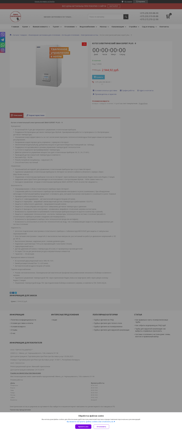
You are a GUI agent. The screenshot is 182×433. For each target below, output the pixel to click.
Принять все (83, 427)
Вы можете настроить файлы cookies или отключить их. (90, 421)
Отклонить (101, 427)
